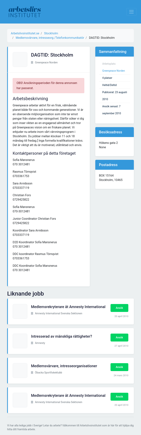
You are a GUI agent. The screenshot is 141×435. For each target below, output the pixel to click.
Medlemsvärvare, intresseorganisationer (64, 366)
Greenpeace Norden (113, 70)
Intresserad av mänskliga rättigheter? (61, 336)
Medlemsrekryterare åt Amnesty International (68, 307)
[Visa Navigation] (131, 11)
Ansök (119, 307)
